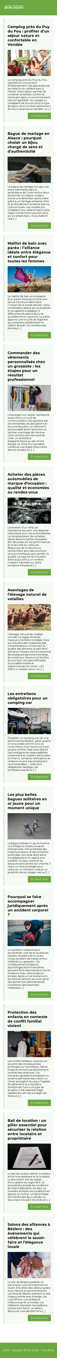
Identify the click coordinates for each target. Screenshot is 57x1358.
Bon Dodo (14, 8)
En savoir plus (39, 115)
